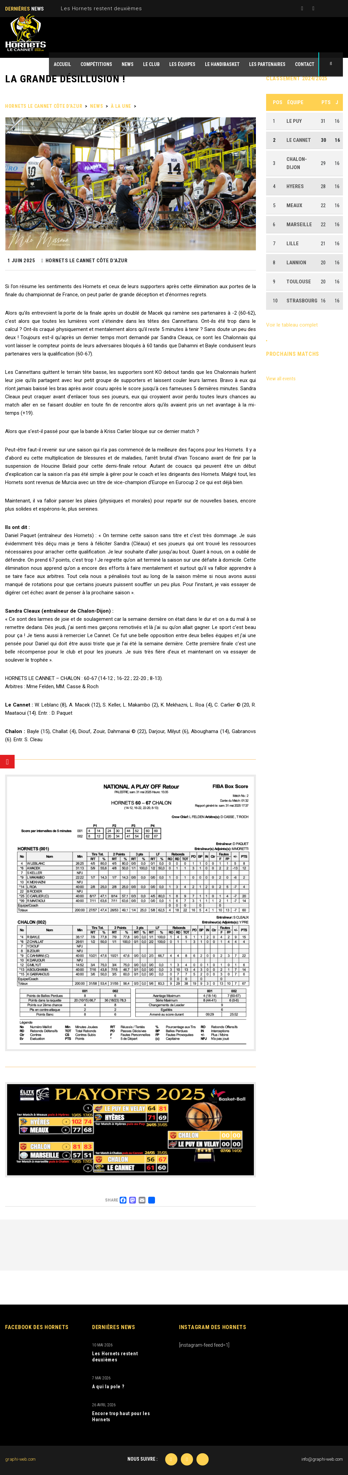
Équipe (295, 102)
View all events (281, 379)
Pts (326, 102)
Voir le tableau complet (292, 325)
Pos (277, 102)
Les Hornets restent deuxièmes (101, 8)
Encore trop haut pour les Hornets (121, 1416)
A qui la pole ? (108, 1386)
